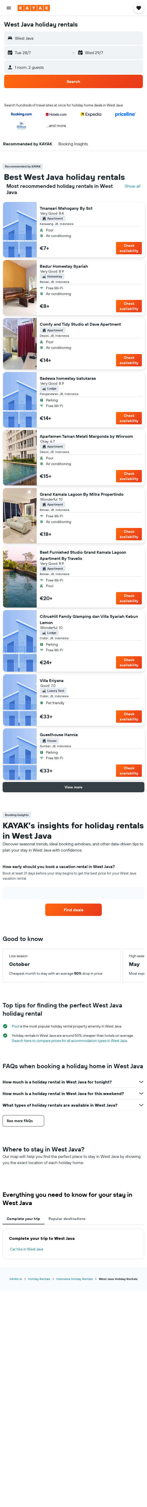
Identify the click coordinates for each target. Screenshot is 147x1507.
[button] (8, 8)
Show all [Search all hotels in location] (133, 186)
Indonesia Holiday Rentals (74, 1279)
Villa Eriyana (52, 680)
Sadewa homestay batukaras (68, 378)
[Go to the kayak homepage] (34, 8)
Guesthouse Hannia (59, 734)
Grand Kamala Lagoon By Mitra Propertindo (81, 494)
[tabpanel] (73, 1244)
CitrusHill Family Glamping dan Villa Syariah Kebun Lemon (89, 619)
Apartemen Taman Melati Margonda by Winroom (86, 436)
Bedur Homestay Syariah (64, 266)
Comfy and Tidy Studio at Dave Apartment (80, 324)
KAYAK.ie (16, 1279)
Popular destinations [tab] (67, 1218)
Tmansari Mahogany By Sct (66, 208)
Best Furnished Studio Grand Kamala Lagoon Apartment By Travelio (83, 555)
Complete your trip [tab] (23, 1218)
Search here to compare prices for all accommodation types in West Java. (70, 1040)
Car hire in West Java (26, 1249)
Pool (15, 1026)
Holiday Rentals (39, 1279)
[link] (73, 910)
